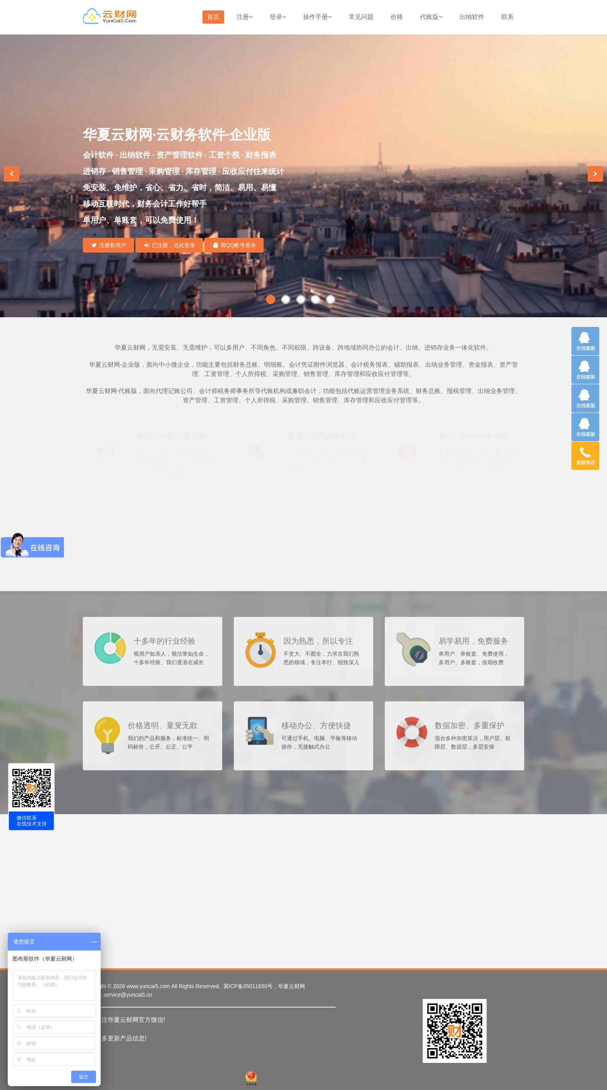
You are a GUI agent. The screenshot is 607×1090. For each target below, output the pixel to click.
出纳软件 (472, 17)
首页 (213, 17)
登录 (278, 17)
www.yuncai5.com (148, 986)
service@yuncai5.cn (128, 995)
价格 (397, 17)
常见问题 (361, 17)
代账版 (431, 17)
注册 (245, 17)
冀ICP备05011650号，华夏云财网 (264, 986)
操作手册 (317, 17)
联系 (507, 17)
